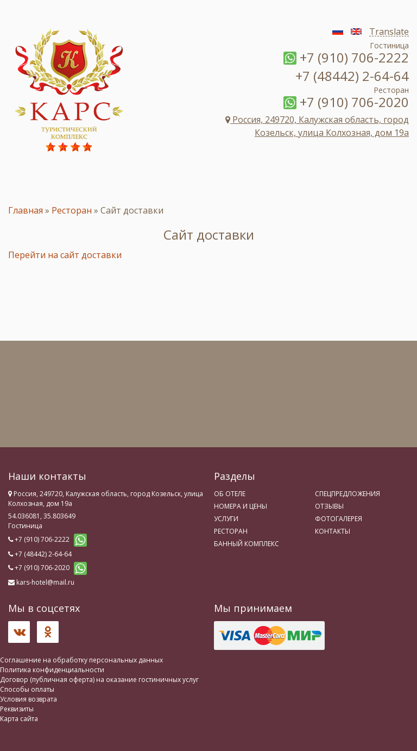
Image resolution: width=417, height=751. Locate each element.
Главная (25, 210)
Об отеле (229, 493)
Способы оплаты (27, 689)
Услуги (226, 518)
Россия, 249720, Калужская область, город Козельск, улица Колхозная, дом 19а (317, 126)
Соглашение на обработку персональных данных (81, 660)
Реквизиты (17, 709)
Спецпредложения (347, 493)
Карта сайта (19, 718)
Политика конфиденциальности (52, 669)
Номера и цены (240, 506)
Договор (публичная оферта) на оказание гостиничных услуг (99, 679)
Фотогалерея (338, 518)
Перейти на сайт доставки (65, 255)
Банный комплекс (246, 543)
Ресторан (72, 210)
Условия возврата (28, 699)
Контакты (332, 531)
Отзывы (329, 506)
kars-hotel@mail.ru (45, 582)
